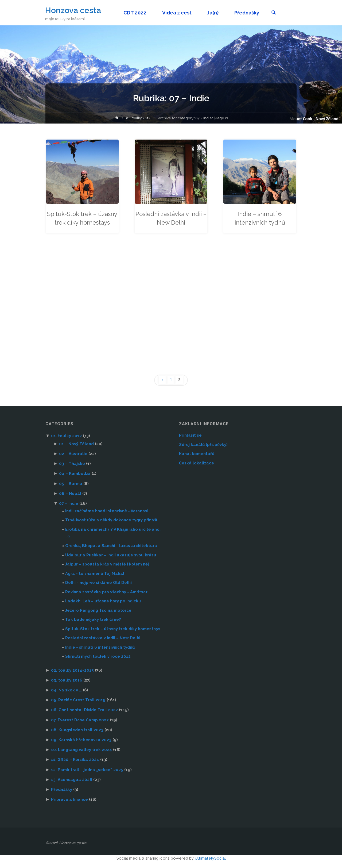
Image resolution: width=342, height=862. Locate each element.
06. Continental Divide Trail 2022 (84, 710)
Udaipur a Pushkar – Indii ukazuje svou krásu (110, 555)
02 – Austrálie (73, 453)
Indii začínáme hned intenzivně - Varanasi (106, 511)
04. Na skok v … (66, 690)
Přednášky (61, 789)
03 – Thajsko (72, 463)
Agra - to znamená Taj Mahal (94, 573)
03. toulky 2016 (66, 680)
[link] (275, 13)
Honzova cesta (73, 10)
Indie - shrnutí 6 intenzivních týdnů (100, 647)
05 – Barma (70, 483)
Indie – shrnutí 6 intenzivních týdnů (259, 218)
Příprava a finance (69, 799)
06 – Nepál (70, 493)
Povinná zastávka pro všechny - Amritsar (106, 592)
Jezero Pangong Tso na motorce (98, 610)
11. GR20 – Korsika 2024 (75, 759)
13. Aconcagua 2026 (71, 779)
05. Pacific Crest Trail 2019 (78, 700)
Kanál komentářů (196, 453)
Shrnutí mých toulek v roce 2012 (98, 656)
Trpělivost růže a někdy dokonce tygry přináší (111, 520)
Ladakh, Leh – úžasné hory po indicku (103, 601)
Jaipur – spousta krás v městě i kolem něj (107, 564)
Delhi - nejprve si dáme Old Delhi (98, 582)
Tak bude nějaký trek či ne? (93, 619)
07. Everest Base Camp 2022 (80, 720)
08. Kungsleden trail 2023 (77, 730)
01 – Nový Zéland (76, 443)
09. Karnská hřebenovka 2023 (81, 739)
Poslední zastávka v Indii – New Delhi (171, 218)
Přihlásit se (190, 435)
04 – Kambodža (75, 473)
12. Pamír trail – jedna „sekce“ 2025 (87, 769)
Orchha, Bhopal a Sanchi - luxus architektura (111, 545)
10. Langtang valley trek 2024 (81, 749)
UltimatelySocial (210, 858)
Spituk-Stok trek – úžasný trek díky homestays (82, 222)
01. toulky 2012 (138, 118)
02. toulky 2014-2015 (72, 670)
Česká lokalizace (196, 463)
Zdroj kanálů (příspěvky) (203, 444)
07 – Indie (68, 503)
